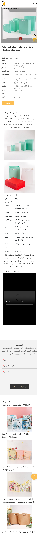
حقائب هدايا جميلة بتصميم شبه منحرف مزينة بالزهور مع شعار (19, 468)
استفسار (8, 103)
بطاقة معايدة (17, 405)
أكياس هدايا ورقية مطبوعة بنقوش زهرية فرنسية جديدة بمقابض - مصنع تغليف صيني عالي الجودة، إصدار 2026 (18, 500)
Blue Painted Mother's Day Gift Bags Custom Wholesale (17, 435)
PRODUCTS (26, 405)
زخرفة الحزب (7, 405)
